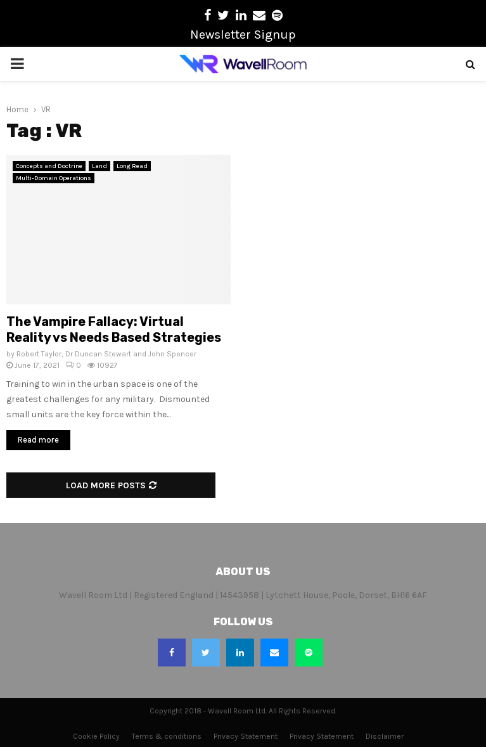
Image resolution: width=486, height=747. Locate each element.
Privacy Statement (246, 736)
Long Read (132, 166)
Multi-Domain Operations (53, 178)
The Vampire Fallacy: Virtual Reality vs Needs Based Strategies (113, 329)
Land (99, 166)
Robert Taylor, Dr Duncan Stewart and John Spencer (106, 353)
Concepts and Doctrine (49, 166)
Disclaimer (385, 736)
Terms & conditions (166, 736)
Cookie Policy (96, 736)
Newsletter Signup (243, 34)
